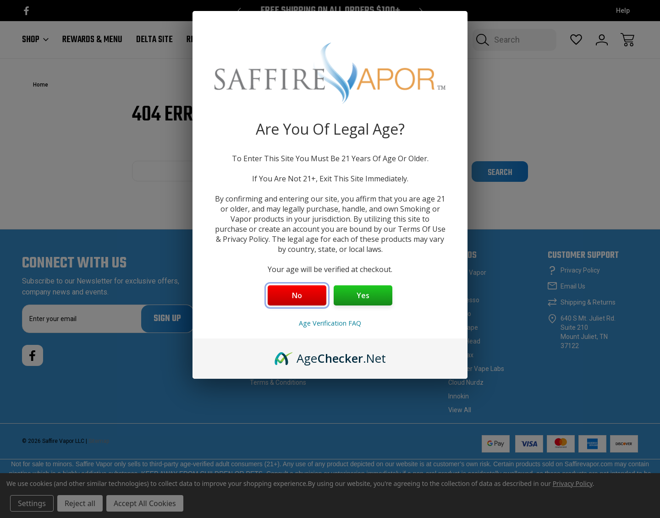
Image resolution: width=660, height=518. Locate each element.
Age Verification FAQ (330, 323)
